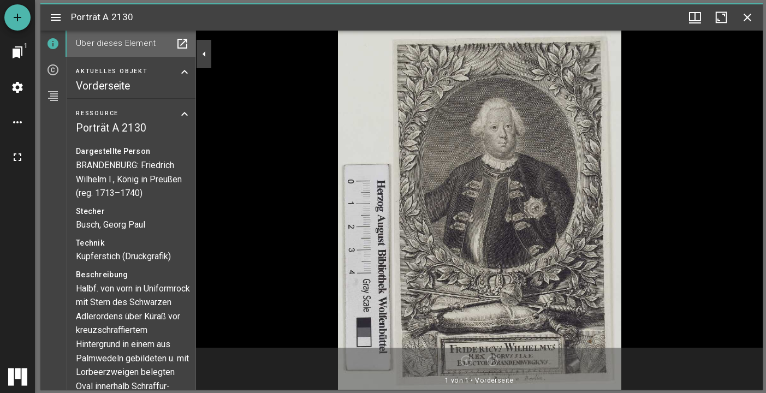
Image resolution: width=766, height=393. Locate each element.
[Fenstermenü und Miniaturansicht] (695, 17)
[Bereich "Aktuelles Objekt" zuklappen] (184, 72)
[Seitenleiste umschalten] (56, 17)
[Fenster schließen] (747, 17)
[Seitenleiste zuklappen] (204, 54)
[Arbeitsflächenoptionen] (17, 122)
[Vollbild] (17, 157)
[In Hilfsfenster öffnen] (182, 44)
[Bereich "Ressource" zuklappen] (184, 114)
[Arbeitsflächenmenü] (17, 87)
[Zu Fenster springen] (17, 52)
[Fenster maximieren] (721, 17)
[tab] (53, 44)
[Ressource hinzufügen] (17, 17)
